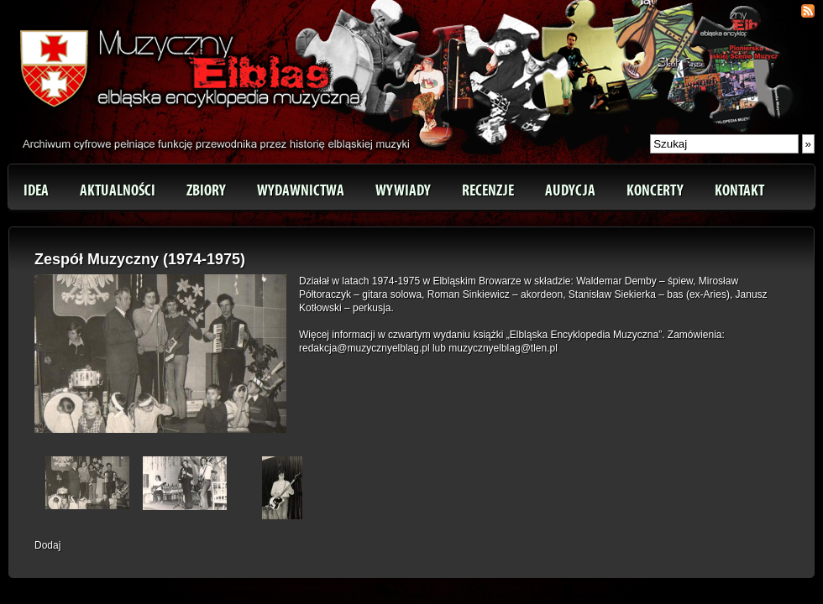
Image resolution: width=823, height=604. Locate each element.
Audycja (570, 190)
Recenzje (488, 190)
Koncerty (655, 190)
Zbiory (206, 190)
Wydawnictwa (300, 190)
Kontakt (739, 190)
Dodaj (47, 545)
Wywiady (403, 190)
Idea (36, 190)
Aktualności (117, 190)
